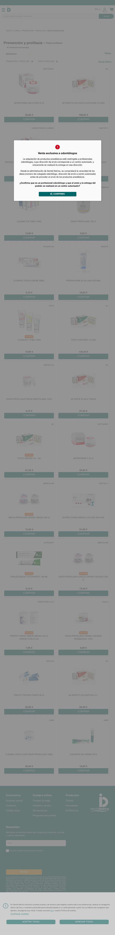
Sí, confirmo (57, 194)
